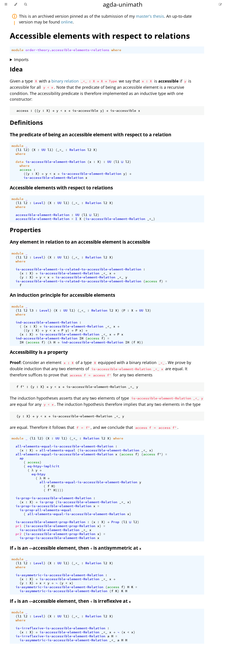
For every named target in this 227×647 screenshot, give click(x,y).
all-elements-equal (57, 450)
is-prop (46, 502)
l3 (31, 310)
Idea (16, 69)
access (25, 170)
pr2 (19, 534)
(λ (49, 342)
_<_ (60, 150)
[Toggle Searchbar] (25, 4)
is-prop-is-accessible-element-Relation (53, 498)
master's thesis (150, 16)
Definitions (26, 122)
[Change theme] (16, 4)
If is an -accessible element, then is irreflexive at (70, 601)
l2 (25, 150)
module (17, 50)
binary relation (65, 81)
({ (25, 174)
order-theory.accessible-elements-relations (67, 50)
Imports (21, 59)
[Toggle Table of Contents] (6, 4)
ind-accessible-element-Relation (46, 322)
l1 (20, 150)
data (19, 162)
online (67, 22)
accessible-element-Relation (42, 215)
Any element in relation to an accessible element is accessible (80, 242)
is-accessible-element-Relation (55, 162)
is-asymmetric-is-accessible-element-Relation (59, 575)
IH (81, 338)
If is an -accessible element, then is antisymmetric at (75, 548)
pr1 (19, 526)
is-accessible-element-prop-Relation (50, 522)
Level (38, 203)
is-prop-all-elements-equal (45, 510)
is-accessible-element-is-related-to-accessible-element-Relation (78, 269)
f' (159, 454)
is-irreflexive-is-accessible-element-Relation (60, 628)
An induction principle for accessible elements (62, 295)
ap (21, 458)
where (116, 50)
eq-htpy (38, 474)
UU (43, 150)
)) (141, 342)
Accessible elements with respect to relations (100, 35)
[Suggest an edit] (220, 4)
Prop (115, 522)
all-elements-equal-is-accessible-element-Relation (64, 446)
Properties (25, 230)
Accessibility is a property (39, 352)
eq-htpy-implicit (43, 466)
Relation (77, 150)
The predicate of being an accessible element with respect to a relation (90, 134)
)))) (59, 490)
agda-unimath (123, 4)
